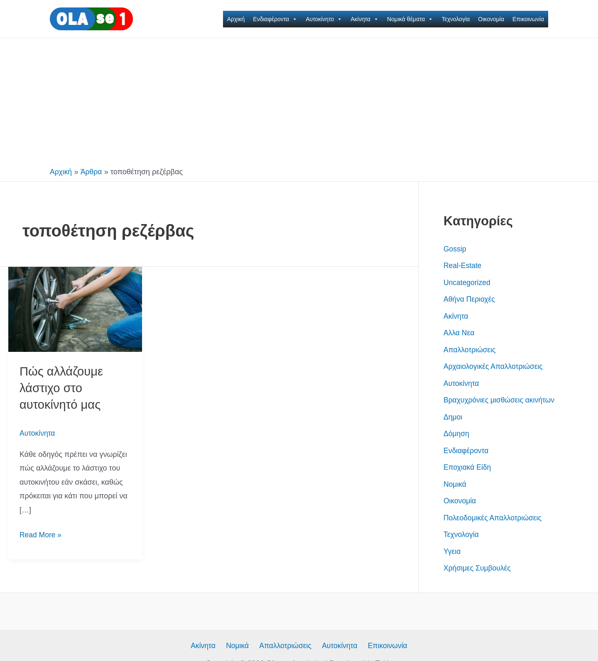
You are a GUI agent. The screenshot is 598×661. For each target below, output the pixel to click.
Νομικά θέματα (410, 19)
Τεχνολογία (455, 19)
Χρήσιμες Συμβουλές (478, 568)
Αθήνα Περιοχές (470, 299)
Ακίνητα (364, 19)
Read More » (41, 534)
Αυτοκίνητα (38, 432)
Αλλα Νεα (459, 333)
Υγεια (452, 551)
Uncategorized (468, 282)
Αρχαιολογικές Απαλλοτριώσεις (495, 366)
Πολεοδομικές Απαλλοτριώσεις (494, 518)
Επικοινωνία (528, 19)
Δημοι (453, 417)
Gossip (455, 249)
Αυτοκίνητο (324, 19)
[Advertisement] (299, 100)
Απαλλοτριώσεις (470, 350)
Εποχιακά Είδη (468, 467)
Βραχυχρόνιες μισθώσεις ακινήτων (501, 400)
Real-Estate (463, 265)
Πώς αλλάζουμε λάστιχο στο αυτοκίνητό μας (62, 387)
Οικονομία (491, 19)
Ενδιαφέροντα (275, 19)
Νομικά (455, 484)
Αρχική (236, 19)
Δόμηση (457, 433)
